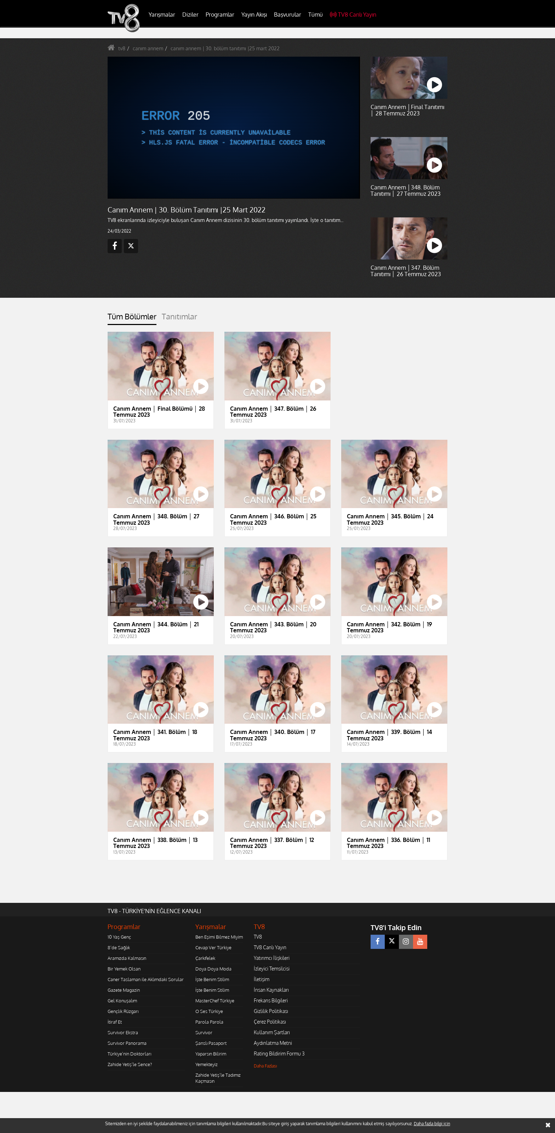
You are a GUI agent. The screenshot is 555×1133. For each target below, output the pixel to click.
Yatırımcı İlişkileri (272, 958)
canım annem (148, 48)
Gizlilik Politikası (271, 1011)
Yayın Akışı (254, 14)
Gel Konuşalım (122, 1000)
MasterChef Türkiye (214, 1000)
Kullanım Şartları (272, 1032)
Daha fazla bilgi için (432, 1123)
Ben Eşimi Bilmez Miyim (219, 937)
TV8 (258, 937)
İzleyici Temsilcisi (272, 969)
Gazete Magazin (124, 990)
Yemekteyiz (206, 1064)
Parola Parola (209, 1022)
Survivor (203, 1032)
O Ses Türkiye (209, 1011)
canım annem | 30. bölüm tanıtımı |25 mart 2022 (225, 48)
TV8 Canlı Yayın (353, 14)
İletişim (261, 979)
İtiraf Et (115, 1022)
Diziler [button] (190, 14)
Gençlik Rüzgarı (123, 1011)
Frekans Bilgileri (271, 1000)
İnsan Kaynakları (271, 990)
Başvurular (287, 14)
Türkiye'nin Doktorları (129, 1054)
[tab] (132, 318)
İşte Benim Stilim (212, 979)
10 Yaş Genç (119, 937)
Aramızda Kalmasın (127, 958)
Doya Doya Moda (213, 969)
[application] (233, 127)
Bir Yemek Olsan (124, 969)
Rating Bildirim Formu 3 (279, 1054)
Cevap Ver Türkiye (213, 947)
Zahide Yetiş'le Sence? (130, 1064)
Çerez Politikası (270, 1022)
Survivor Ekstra (123, 1032)
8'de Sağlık (119, 947)
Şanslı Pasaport (211, 1043)
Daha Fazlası (265, 1066)
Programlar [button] (220, 14)
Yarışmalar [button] (162, 14)
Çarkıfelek (205, 958)
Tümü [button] (315, 14)
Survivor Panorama (127, 1043)
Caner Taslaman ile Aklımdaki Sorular (146, 979)
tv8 (121, 48)
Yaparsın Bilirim (210, 1054)
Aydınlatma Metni (273, 1043)
